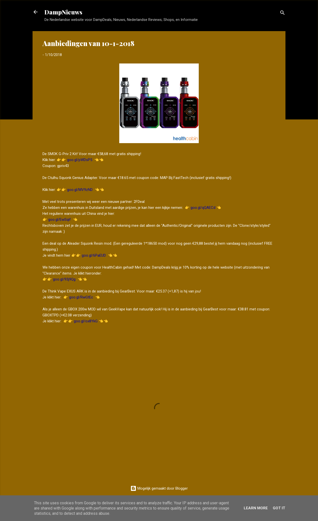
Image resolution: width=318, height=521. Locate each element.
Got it (279, 508)
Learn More (256, 508)
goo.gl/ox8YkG (86, 321)
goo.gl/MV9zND (80, 189)
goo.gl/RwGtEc (81, 297)
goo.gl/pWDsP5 (79, 160)
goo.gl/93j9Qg (64, 279)
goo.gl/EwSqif (59, 219)
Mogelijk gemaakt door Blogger (159, 488)
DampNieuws (63, 12)
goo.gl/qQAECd (203, 207)
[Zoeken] (282, 13)
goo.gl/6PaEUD (94, 255)
